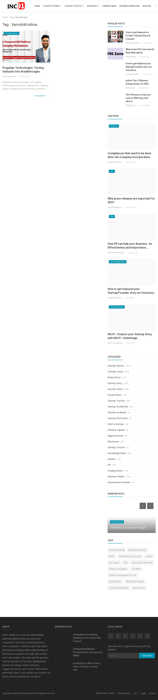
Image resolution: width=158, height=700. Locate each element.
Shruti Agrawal (8, 82)
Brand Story (114, 377)
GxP (126, 562)
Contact (152, 693)
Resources (93, 6)
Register (147, 6)
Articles (112, 458)
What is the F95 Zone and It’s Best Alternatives (140, 51)
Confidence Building (118, 587)
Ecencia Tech (139, 587)
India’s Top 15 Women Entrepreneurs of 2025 (137, 82)
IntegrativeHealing (137, 550)
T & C (135, 693)
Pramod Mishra (132, 43)
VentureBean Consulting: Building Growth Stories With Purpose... (87, 637)
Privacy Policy (123, 693)
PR (109, 464)
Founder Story (115, 371)
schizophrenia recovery (130, 556)
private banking (116, 550)
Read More (43, 100)
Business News (127, 6)
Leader (149, 556)
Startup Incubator (117, 412)
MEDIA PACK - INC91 (105, 693)
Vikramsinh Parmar (135, 581)
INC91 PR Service (115, 343)
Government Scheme (119, 482)
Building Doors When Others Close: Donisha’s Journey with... (87, 666)
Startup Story (115, 383)
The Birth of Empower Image (128, 527)
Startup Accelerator (118, 406)
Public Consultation (118, 568)
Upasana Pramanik (116, 252)
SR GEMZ (136, 568)
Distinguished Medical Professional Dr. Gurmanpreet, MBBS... (88, 652)
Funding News (109, 6)
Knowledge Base (117, 453)
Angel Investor (115, 435)
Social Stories (115, 394)
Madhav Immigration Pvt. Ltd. (122, 575)
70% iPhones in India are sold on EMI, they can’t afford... (138, 98)
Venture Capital (116, 429)
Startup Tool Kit (74, 6)
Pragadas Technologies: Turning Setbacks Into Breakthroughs (20, 72)
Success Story (115, 388)
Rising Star (130, 88)
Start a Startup (115, 423)
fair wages (114, 562)
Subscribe (147, 655)
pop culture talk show (142, 562)
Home (37, 6)
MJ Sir (111, 556)
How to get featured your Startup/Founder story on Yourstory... (139, 66)
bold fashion (115, 581)
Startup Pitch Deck (118, 418)
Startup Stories (52, 6)
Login (136, 6)
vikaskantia (130, 56)
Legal (143, 693)
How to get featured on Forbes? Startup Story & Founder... (138, 35)
